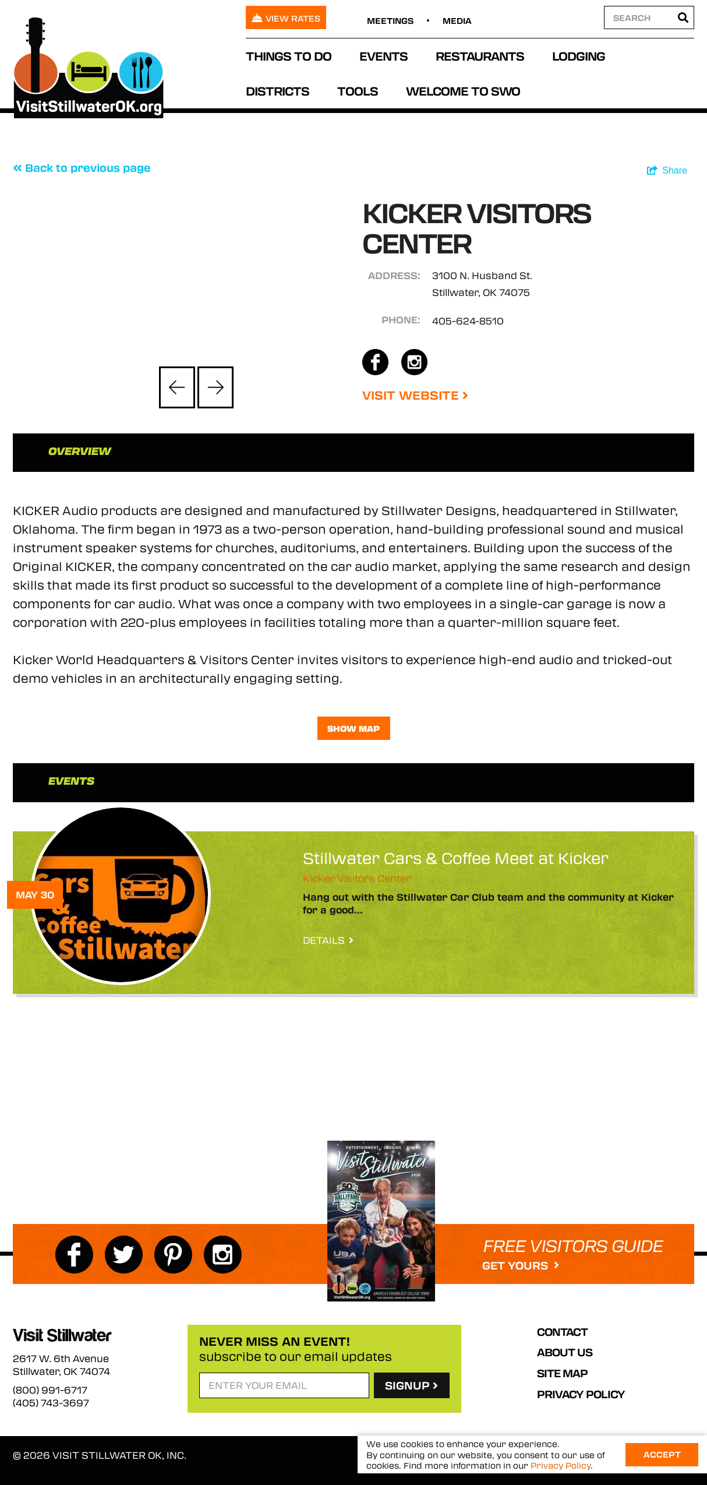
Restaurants (480, 55)
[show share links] (667, 170)
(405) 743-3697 (51, 1402)
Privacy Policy (581, 1394)
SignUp (411, 1385)
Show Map (353, 728)
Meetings (390, 20)
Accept (662, 1454)
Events (383, 55)
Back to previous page (82, 168)
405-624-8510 (468, 320)
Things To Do (288, 55)
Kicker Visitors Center (357, 878)
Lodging (578, 55)
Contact (562, 1331)
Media (457, 20)
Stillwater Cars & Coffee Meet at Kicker (456, 857)
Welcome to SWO (463, 90)
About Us (564, 1352)
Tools (357, 90)
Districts (277, 90)
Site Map (562, 1373)
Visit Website (415, 394)
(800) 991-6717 (50, 1390)
